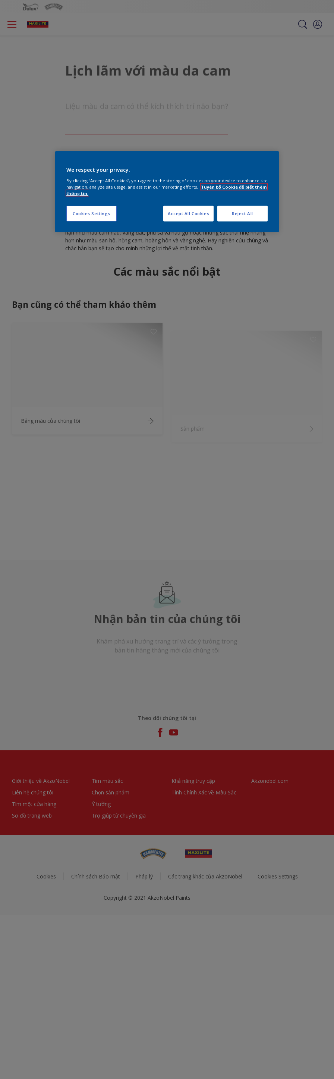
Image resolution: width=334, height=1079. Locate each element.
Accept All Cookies (188, 213)
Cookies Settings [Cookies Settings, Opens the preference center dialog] (91, 213)
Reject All (242, 213)
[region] (167, 191)
